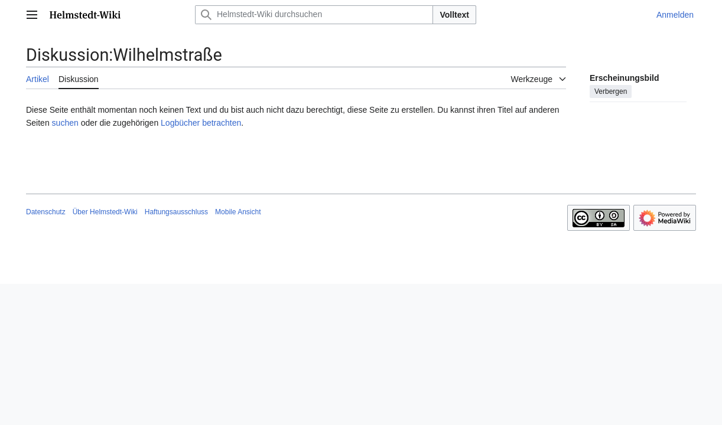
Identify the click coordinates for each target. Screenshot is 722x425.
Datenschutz (46, 212)
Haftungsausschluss (176, 212)
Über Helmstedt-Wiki (105, 212)
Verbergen (610, 91)
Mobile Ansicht (238, 212)
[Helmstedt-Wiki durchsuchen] (314, 14)
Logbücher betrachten (201, 123)
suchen (65, 123)
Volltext (454, 14)
